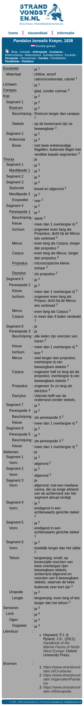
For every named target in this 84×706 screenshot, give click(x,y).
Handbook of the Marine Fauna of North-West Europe (61, 647)
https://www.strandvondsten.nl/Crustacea (61, 669)
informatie (65, 33)
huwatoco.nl (57, 702)
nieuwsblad (37, 33)
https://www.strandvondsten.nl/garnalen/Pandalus (61, 679)
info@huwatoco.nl (73, 702)
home (13, 33)
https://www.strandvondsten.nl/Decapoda (61, 689)
